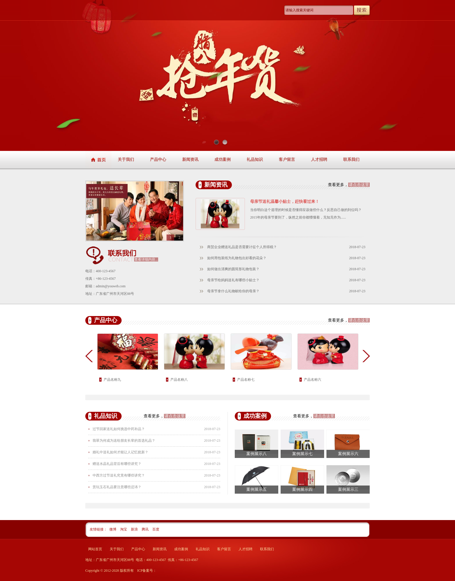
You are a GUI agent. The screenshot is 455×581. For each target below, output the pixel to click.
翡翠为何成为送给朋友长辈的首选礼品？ (124, 441)
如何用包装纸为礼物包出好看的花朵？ (236, 258)
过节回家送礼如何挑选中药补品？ (119, 429)
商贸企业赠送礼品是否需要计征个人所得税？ (242, 247)
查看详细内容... (146, 259)
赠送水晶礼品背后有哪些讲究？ (117, 464)
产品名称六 (312, 380)
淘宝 (124, 529)
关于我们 (126, 159)
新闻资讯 (190, 159)
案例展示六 (348, 454)
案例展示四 (302, 489)
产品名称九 (112, 380)
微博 (113, 529)
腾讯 (145, 529)
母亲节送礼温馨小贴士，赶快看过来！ (284, 201)
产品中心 (158, 159)
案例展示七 (302, 454)
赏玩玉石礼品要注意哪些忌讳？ (117, 487)
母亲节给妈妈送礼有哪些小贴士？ (233, 280)
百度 (155, 529)
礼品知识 (255, 159)
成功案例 (222, 159)
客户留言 (287, 159)
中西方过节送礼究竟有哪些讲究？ (119, 475)
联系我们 (351, 159)
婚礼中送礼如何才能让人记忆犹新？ (120, 452)
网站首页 (95, 549)
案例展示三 (348, 489)
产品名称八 (179, 380)
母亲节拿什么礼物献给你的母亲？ (233, 291)
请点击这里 (359, 185)
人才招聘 (319, 159)
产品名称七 (245, 380)
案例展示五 (256, 489)
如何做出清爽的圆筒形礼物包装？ (233, 269)
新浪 (135, 529)
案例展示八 (256, 454)
